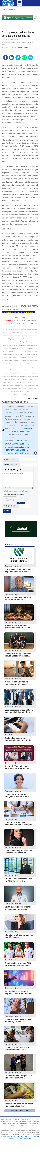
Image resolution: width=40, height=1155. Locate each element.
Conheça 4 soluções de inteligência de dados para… (18, 795)
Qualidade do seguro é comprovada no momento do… (19, 739)
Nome (9, 460)
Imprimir (25, 47)
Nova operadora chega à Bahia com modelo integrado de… (19, 711)
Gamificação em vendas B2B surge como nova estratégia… (18, 964)
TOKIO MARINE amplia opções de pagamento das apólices (19, 570)
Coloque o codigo (10, 506)
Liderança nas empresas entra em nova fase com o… (18, 880)
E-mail (12, 464)
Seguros (19, 47)
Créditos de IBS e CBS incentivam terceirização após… (19, 823)
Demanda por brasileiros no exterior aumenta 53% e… (17, 1048)
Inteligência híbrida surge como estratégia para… (19, 936)
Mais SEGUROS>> (19, 1111)
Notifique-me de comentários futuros (16, 491)
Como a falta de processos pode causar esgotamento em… (19, 852)
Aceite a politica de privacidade (14, 494)
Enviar (6, 511)
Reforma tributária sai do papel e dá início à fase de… (19, 1105)
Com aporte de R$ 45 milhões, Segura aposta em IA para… (18, 655)
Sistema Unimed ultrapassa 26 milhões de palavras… (18, 1077)
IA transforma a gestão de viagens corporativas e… (16, 683)
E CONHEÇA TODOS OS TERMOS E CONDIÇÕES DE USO (20, 432)
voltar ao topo (33, 398)
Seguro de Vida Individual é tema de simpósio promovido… (19, 767)
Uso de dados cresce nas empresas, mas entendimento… (19, 992)
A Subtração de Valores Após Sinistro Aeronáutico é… (18, 598)
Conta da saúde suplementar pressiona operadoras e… (18, 908)
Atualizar (21, 503)
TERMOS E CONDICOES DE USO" (20, 391)
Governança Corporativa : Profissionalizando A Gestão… (18, 626)
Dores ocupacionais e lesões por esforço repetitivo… (18, 1020)
